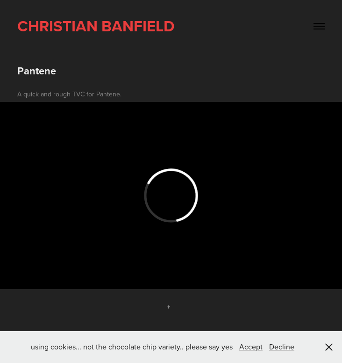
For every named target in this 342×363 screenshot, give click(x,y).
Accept (251, 346)
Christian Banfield (96, 26)
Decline (281, 346)
